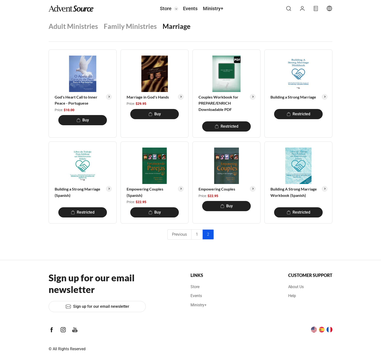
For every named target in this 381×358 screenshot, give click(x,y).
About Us (296, 286)
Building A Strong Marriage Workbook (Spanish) (293, 192)
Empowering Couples (217, 189)
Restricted (226, 126)
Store (166, 8)
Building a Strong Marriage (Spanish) (77, 192)
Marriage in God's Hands (148, 97)
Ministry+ (213, 8)
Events (190, 8)
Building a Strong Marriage (293, 97)
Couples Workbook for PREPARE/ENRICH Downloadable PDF (218, 103)
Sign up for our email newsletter (97, 306)
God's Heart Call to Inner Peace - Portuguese (76, 100)
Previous (179, 234)
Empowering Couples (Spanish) (145, 192)
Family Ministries (130, 26)
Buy (83, 120)
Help (292, 295)
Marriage (176, 26)
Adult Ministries (73, 26)
